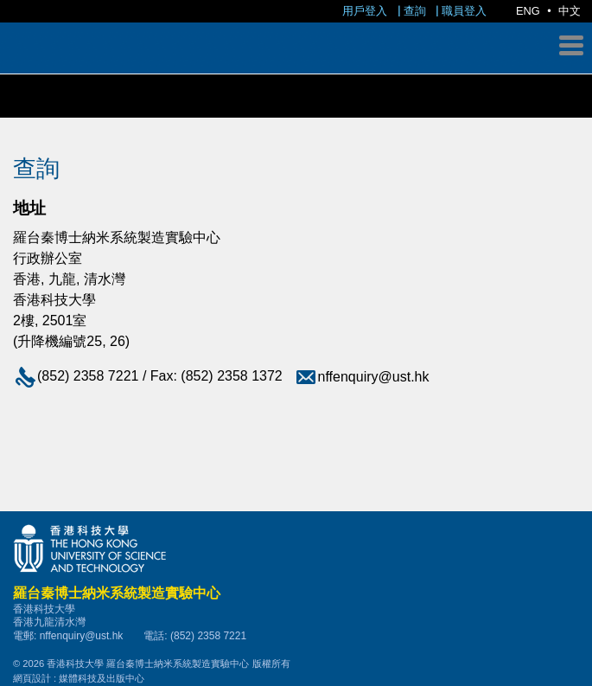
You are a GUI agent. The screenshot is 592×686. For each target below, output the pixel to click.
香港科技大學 (296, 548)
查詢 (415, 10)
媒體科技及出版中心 (101, 678)
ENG (528, 10)
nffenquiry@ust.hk (362, 376)
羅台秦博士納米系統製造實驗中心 (296, 109)
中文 (569, 10)
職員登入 (464, 10)
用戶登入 (364, 10)
